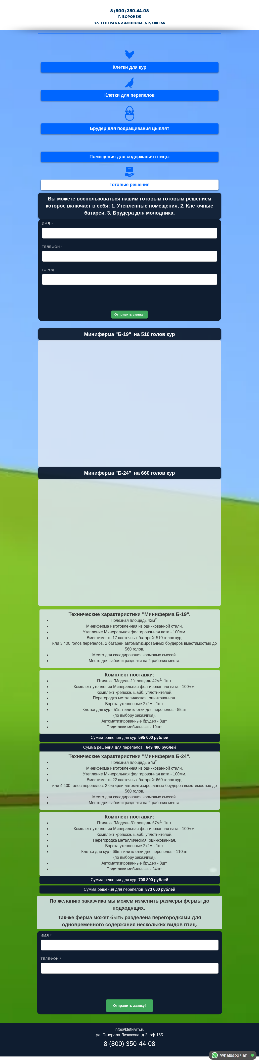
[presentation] (129, 299)
